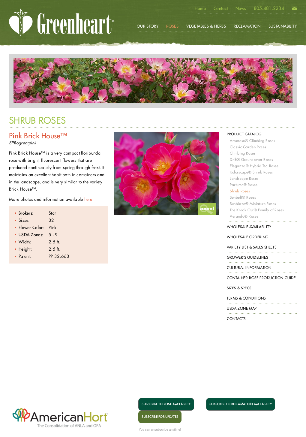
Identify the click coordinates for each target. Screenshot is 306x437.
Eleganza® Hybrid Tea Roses (254, 166)
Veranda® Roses (244, 216)
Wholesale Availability (249, 227)
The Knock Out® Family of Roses (257, 210)
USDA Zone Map (242, 308)
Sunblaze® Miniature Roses (253, 203)
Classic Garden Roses (248, 147)
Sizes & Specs (239, 288)
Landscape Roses (244, 178)
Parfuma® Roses (243, 184)
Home (200, 8)
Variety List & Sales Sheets (251, 247)
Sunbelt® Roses (243, 197)
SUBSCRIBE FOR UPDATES (160, 417)
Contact (221, 8)
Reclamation (247, 26)
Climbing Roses (243, 153)
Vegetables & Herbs (206, 26)
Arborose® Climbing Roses (252, 140)
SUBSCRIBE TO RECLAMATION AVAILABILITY (240, 404)
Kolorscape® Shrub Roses (251, 172)
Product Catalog (244, 134)
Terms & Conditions (246, 298)
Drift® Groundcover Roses (251, 159)
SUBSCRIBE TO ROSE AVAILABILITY (166, 404)
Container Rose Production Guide (261, 278)
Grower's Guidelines (247, 257)
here (88, 199)
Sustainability (282, 26)
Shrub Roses (240, 191)
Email (294, 9)
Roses (172, 26)
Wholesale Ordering (247, 237)
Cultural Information (249, 267)
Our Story (148, 26)
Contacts (236, 318)
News (241, 8)
